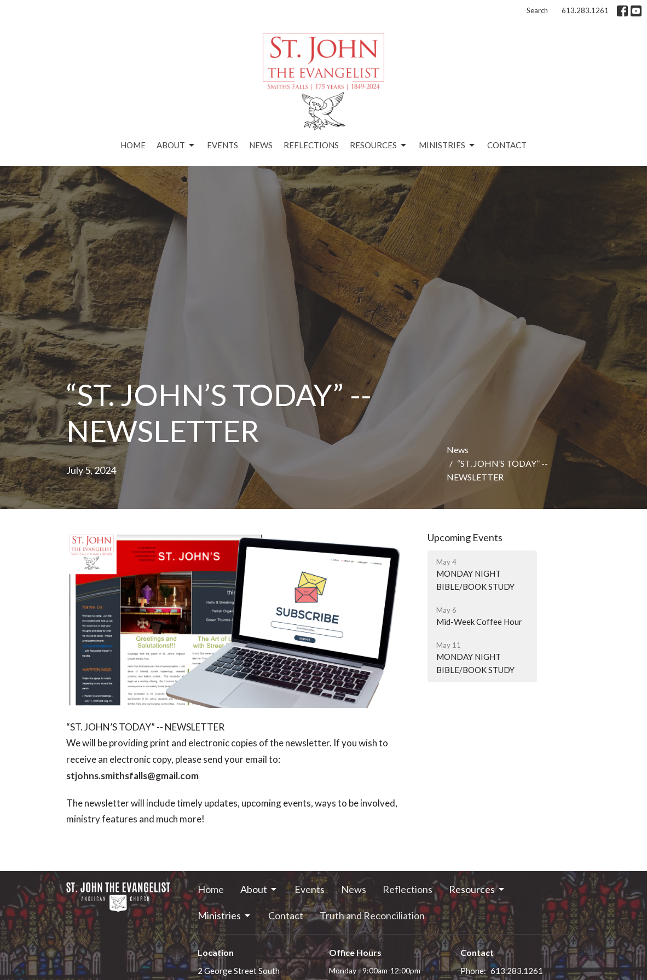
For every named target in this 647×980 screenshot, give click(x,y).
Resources (379, 145)
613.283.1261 (585, 10)
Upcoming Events (465, 537)
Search (537, 10)
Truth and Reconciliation (372, 915)
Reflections (311, 145)
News (261, 145)
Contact (507, 145)
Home (133, 145)
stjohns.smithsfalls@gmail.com (132, 775)
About (176, 145)
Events (222, 145)
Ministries (447, 145)
